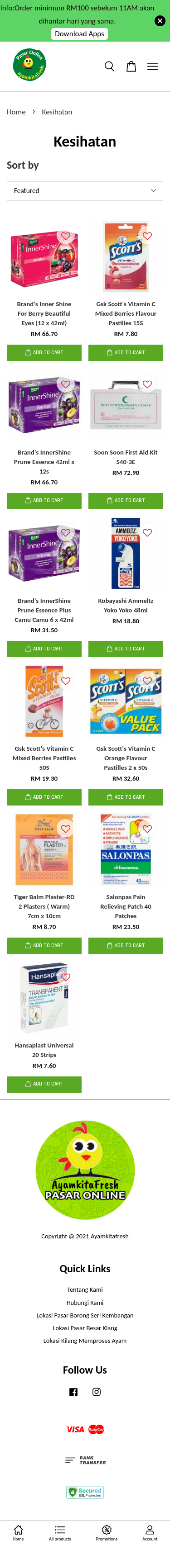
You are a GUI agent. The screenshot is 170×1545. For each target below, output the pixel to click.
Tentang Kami (85, 1289)
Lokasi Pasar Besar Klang (85, 1328)
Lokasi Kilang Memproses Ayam (85, 1340)
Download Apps (79, 33)
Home (16, 112)
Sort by (23, 164)
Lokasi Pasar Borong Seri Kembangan (84, 1315)
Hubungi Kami (85, 1303)
